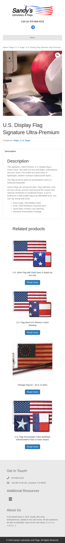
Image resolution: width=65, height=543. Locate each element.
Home (5, 47)
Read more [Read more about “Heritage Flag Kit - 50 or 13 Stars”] (32, 392)
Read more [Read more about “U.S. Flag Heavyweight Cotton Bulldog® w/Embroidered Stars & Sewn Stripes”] (32, 447)
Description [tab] (10, 151)
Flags (11, 47)
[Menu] (10, 499)
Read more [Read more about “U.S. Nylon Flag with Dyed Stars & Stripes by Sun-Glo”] (32, 282)
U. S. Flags (19, 47)
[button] (57, 55)
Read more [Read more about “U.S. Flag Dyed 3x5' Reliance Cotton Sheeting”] (32, 332)
